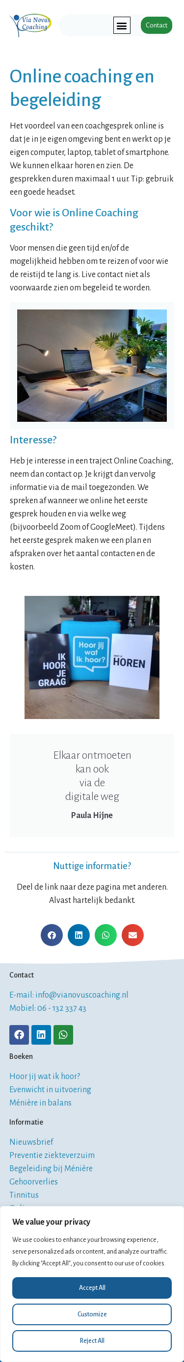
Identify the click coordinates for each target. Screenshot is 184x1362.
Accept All (92, 1288)
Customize (92, 1314)
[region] (92, 1284)
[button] (122, 25)
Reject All (92, 1340)
